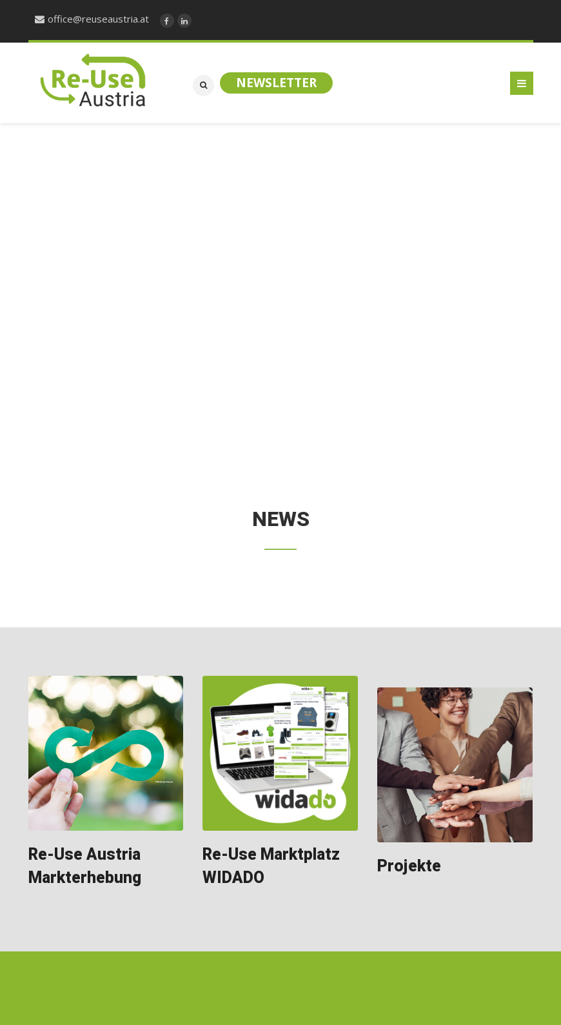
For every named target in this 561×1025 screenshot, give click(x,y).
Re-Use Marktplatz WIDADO (271, 866)
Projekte (409, 866)
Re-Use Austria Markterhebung (84, 866)
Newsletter (276, 82)
